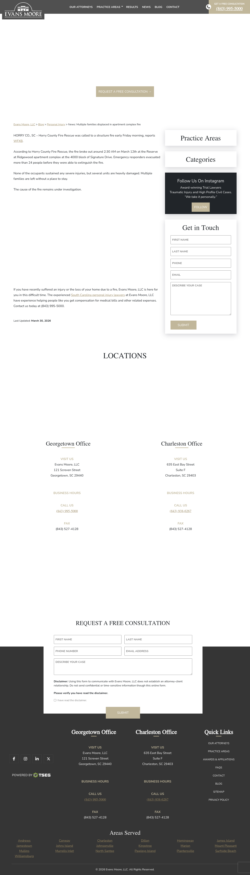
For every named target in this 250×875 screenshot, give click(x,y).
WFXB (18, 141)
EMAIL (176, 275)
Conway (64, 841)
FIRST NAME (180, 240)
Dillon (145, 841)
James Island (226, 841)
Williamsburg (24, 856)
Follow (200, 207)
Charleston (104, 841)
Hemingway (185, 841)
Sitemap (218, 792)
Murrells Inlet (64, 851)
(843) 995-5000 (229, 8)
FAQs (218, 767)
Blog (218, 783)
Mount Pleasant (226, 846)
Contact (219, 775)
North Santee (105, 851)
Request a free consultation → (124, 92)
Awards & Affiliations (219, 759)
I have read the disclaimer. (72, 700)
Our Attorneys (218, 743)
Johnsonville (104, 846)
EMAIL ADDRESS (137, 651)
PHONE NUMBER (67, 651)
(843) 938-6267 (181, 510)
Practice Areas (219, 751)
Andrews (24, 841)
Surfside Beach (225, 851)
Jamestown (24, 846)
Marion (185, 846)
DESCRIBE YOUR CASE (187, 285)
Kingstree (145, 846)
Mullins (24, 851)
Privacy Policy (219, 800)
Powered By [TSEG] (31, 775)
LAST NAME (180, 251)
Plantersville (185, 851)
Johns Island (64, 846)
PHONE (177, 263)
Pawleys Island (145, 851)
